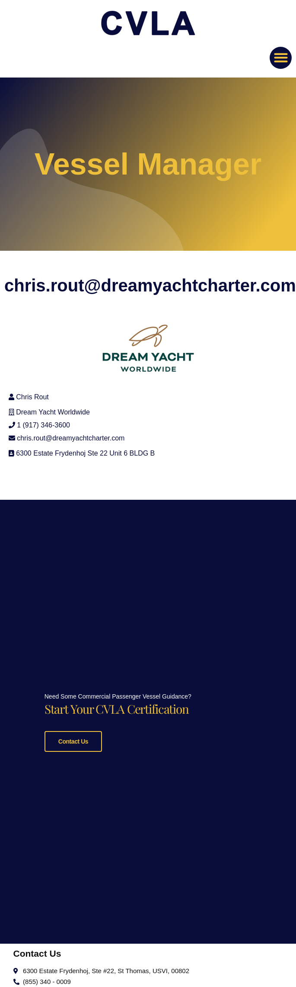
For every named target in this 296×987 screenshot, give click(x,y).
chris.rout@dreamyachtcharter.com (70, 438)
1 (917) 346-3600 (43, 425)
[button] (281, 58)
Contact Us (73, 741)
